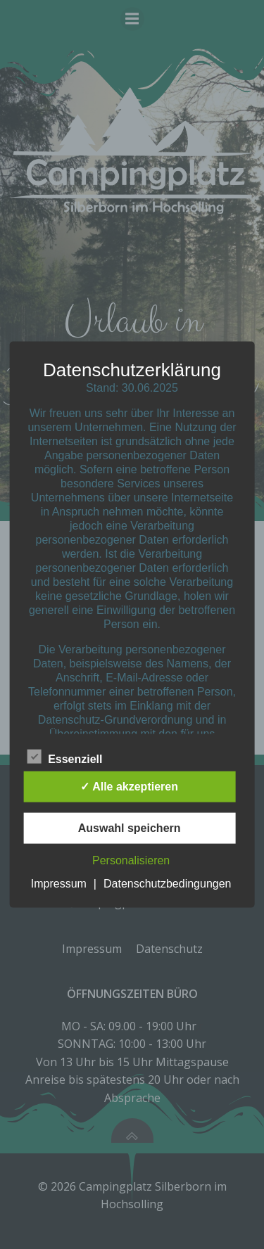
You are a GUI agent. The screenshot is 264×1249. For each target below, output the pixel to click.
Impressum (59, 883)
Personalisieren (131, 860)
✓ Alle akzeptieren (129, 786)
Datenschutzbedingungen (167, 883)
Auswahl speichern (129, 827)
